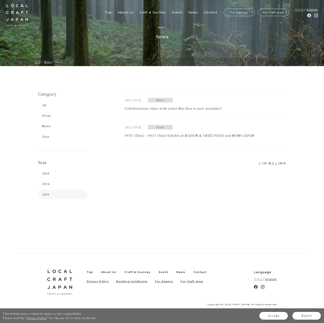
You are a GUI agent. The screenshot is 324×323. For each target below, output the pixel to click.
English (312, 9)
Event (177, 12)
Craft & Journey (153, 12)
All (44, 105)
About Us (125, 12)
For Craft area (273, 12)
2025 (46, 173)
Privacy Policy (36, 318)
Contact (211, 12)
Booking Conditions (132, 281)
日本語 (299, 9)
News (193, 12)
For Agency (239, 12)
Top (108, 12)
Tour (45, 137)
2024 (46, 184)
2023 (45, 194)
